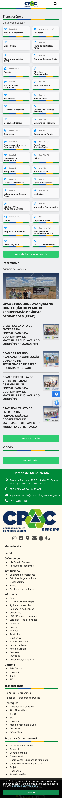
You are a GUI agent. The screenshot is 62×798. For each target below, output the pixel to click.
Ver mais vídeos (31, 460)
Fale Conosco (17, 668)
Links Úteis (15, 637)
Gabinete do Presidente (22, 574)
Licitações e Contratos (22, 706)
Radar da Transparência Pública (23, 697)
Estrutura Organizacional (23, 578)
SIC (11, 679)
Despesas (15, 728)
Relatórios (15, 634)
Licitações (15, 623)
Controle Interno (18, 752)
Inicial (9, 553)
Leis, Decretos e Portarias (23, 619)
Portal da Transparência (18, 692)
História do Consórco (21, 562)
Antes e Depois (18, 648)
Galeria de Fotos (18, 645)
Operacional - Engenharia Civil (26, 763)
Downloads (15, 652)
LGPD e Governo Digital (22, 601)
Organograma (17, 581)
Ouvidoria (15, 672)
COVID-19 (15, 655)
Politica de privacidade (22, 589)
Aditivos (14, 630)
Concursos (15, 612)
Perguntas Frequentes (22, 565)
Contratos (15, 627)
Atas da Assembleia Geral (23, 724)
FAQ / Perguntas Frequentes (25, 616)
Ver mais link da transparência (31, 254)
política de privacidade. (25, 786)
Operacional (16, 756)
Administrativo (17, 749)
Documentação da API (22, 659)
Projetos (14, 767)
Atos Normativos (18, 710)
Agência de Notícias (20, 605)
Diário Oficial (16, 732)
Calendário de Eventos (22, 608)
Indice (13, 585)
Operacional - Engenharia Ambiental (29, 760)
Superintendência (19, 774)
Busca (13, 598)
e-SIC (13, 675)
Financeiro (15, 770)
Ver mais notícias (31, 438)
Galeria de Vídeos (19, 641)
